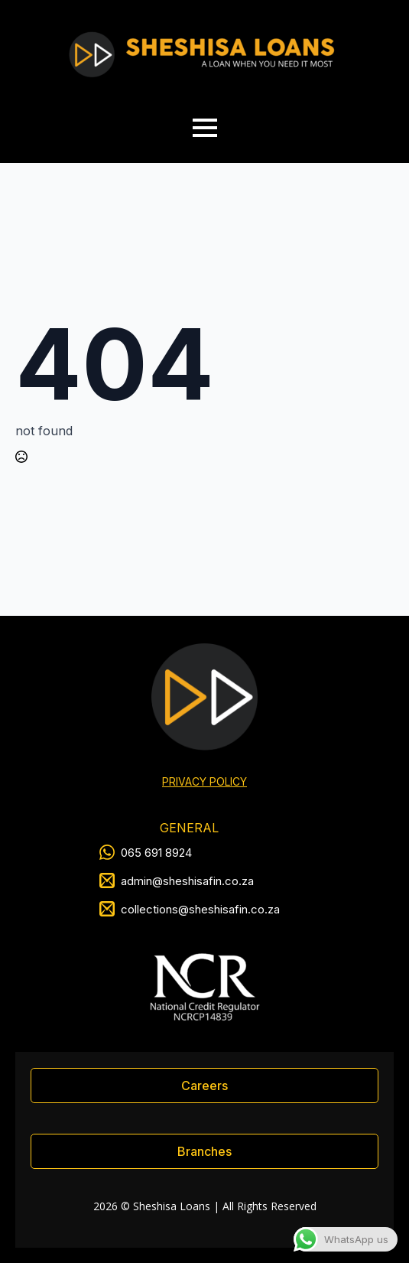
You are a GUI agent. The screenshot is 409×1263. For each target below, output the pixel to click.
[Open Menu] (205, 128)
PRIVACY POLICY (204, 781)
